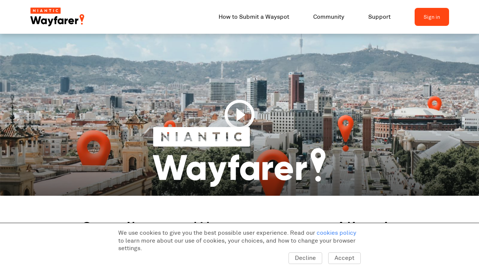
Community (328, 16)
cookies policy (336, 232)
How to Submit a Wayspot (254, 16)
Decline (305, 257)
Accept (344, 257)
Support (379, 16)
